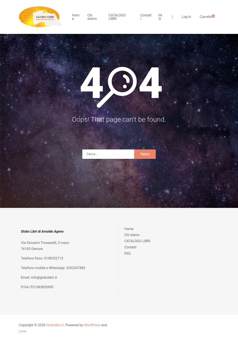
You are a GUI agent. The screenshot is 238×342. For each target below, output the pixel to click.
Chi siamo (92, 17)
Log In (186, 17)
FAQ (160, 17)
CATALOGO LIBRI (117, 17)
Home (76, 17)
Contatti (146, 17)
